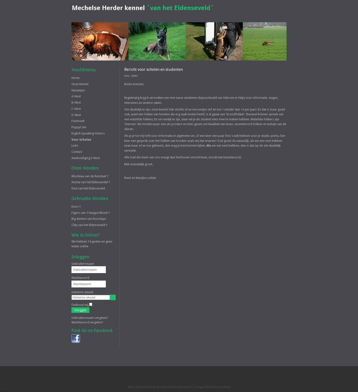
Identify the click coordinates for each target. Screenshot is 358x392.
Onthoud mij (79, 305)
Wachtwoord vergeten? (87, 322)
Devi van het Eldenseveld (88, 188)
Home (75, 78)
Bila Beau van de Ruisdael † (89, 176)
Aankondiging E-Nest (85, 158)
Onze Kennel (79, 84)
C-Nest (76, 108)
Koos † (76, 206)
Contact (76, 152)
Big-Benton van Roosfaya (88, 219)
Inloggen (80, 310)
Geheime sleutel (82, 292)
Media (227, 387)
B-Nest (76, 102)
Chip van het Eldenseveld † (89, 225)
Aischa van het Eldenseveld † (90, 182)
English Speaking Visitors (88, 133)
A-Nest (76, 96)
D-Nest (76, 115)
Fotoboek (78, 121)
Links (74, 145)
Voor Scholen (81, 139)
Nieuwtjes (78, 90)
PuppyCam (78, 127)
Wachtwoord (80, 278)
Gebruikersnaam (82, 263)
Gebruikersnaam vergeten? (89, 318)
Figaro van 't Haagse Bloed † (90, 213)
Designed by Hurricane (209, 387)
